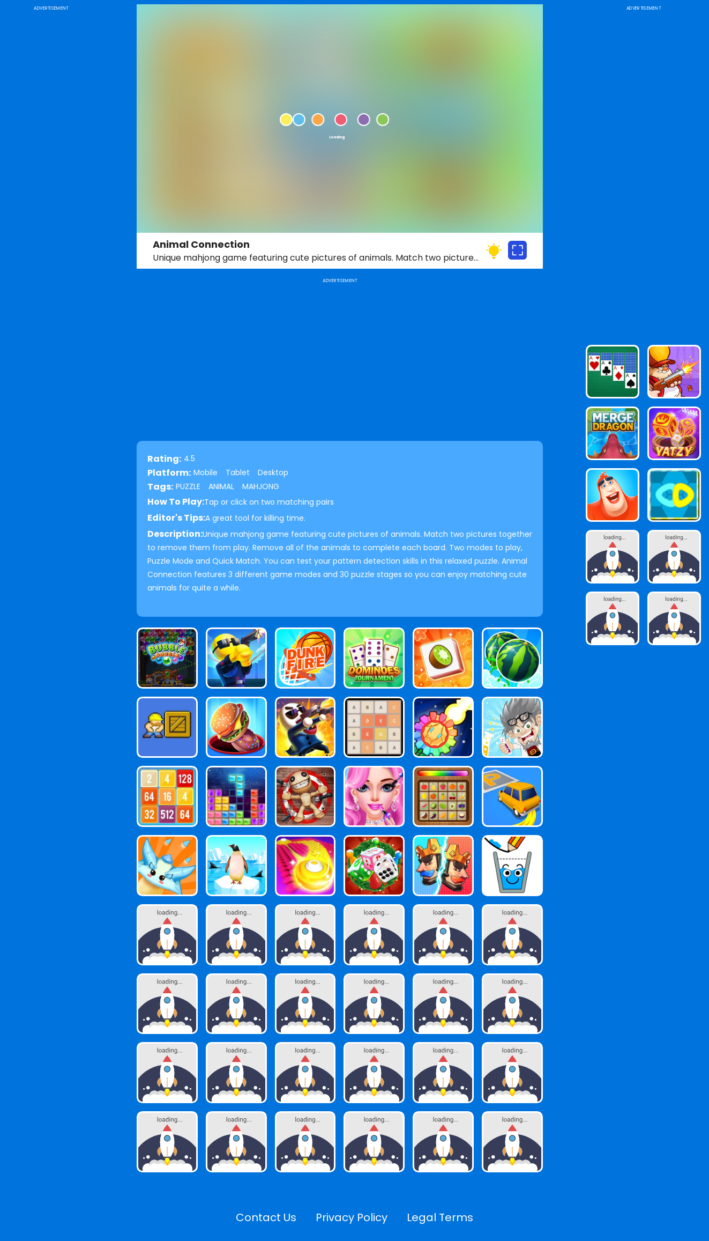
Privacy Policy (351, 1217)
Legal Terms (440, 1217)
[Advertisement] (51, 174)
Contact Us (266, 1217)
